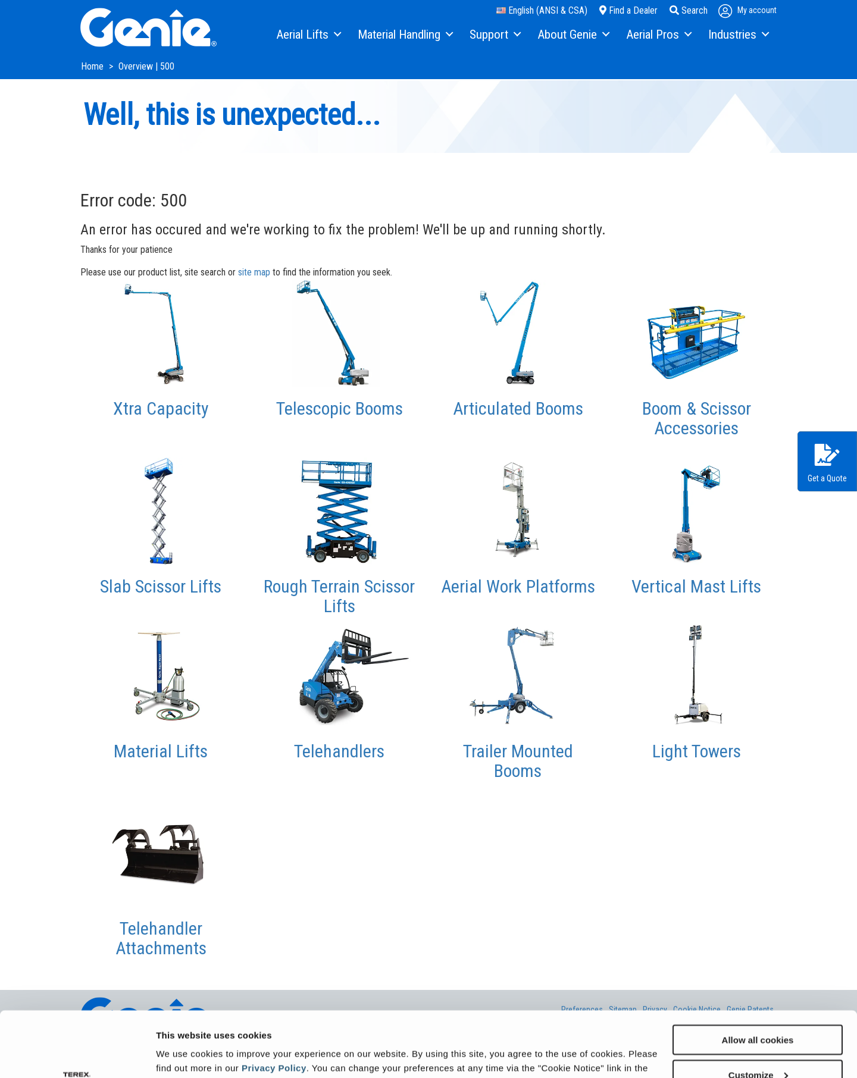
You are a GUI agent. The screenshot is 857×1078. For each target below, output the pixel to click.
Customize (758, 1013)
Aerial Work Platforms (518, 586)
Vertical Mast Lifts (696, 586)
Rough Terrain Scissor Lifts (339, 596)
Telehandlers (339, 751)
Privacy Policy (274, 1006)
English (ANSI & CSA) (541, 10)
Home (93, 66)
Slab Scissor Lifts (160, 586)
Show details (183, 1054)
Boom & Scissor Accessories (696, 418)
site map (254, 272)
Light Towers (696, 751)
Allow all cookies (758, 978)
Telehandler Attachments (161, 938)
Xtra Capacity (161, 408)
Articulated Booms (518, 408)
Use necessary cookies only (757, 1048)
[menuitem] (308, 35)
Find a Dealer (628, 10)
